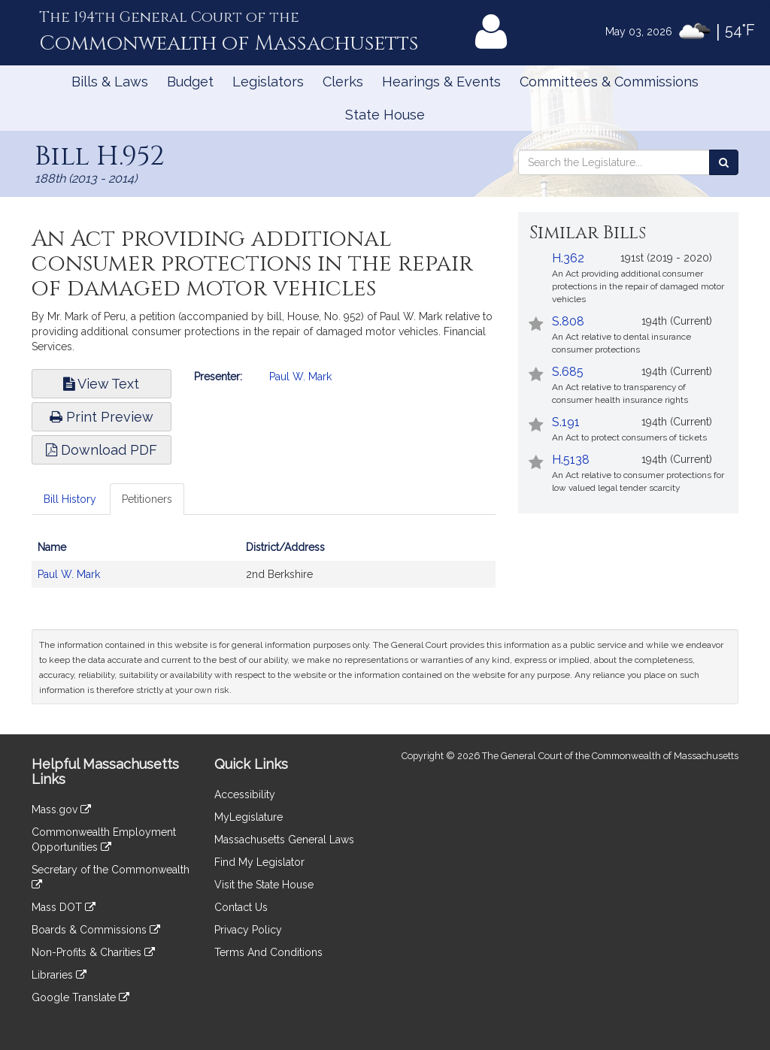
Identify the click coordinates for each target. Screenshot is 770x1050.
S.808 (568, 321)
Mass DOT (63, 907)
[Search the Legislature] (723, 162)
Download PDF (101, 450)
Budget (190, 81)
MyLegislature (248, 817)
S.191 (566, 422)
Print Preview (101, 417)
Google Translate (80, 997)
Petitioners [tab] (147, 499)
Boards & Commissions (96, 930)
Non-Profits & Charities (93, 952)
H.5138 (571, 459)
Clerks (343, 81)
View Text (101, 384)
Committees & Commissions (609, 81)
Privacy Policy (248, 930)
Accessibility (244, 794)
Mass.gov (61, 809)
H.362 (568, 258)
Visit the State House (264, 885)
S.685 (568, 372)
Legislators (268, 81)
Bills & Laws (109, 81)
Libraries (59, 975)
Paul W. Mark (300, 377)
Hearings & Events (441, 81)
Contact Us (241, 907)
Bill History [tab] (70, 499)
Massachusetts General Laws (284, 840)
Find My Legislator (259, 862)
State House (385, 115)
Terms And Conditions (268, 952)
